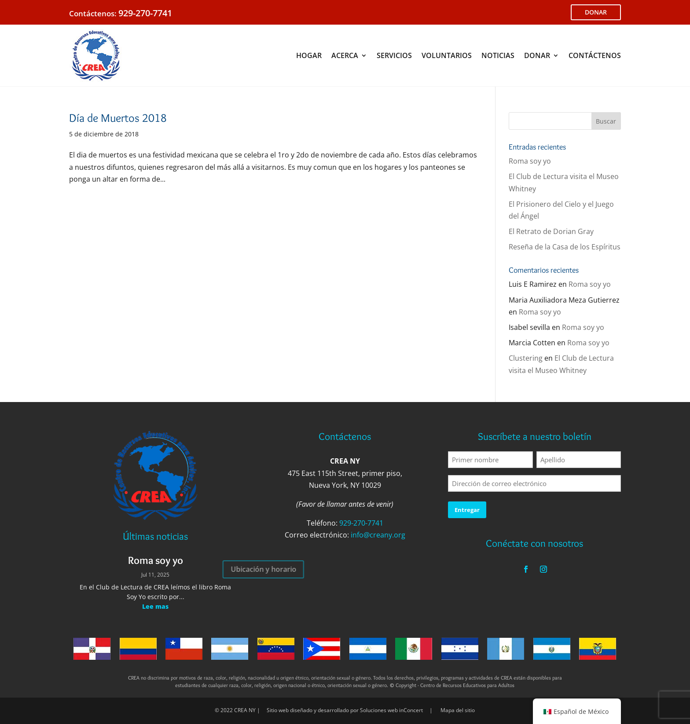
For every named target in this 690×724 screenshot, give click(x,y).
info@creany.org (378, 535)
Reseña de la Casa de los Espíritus (564, 247)
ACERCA (344, 55)
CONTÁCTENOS (595, 55)
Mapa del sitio (457, 710)
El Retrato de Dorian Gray (551, 231)
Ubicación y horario (204, 569)
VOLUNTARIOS (447, 55)
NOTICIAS (497, 55)
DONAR (596, 12)
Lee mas (155, 606)
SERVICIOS (394, 55)
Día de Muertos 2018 (118, 118)
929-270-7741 (145, 13)
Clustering (526, 358)
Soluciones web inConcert (391, 710)
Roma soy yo (530, 161)
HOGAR (309, 55)
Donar (7, 390)
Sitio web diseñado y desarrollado (308, 710)
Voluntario (7, 334)
